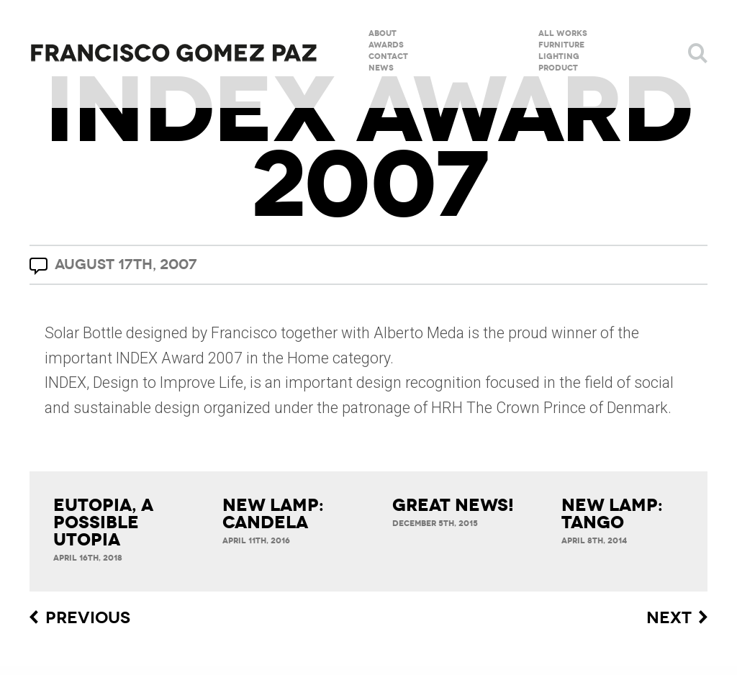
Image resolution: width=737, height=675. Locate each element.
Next (669, 618)
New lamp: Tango (612, 514)
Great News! (453, 505)
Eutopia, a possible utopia (103, 522)
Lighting (558, 56)
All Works (562, 33)
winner (574, 333)
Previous (87, 618)
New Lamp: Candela (273, 514)
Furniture (561, 45)
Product (558, 68)
